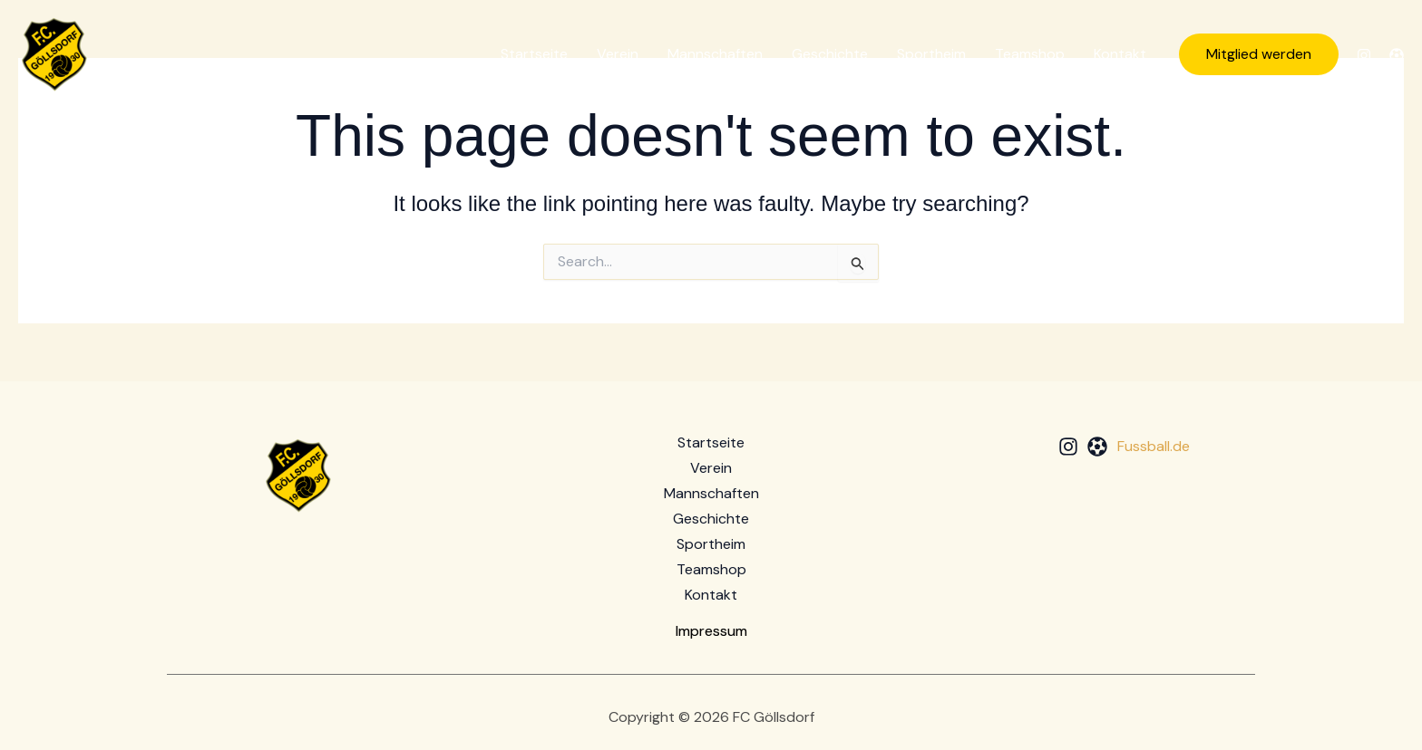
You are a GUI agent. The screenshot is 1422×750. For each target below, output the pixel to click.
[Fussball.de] (1396, 55)
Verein (617, 53)
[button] (1259, 54)
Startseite (534, 53)
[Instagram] (1364, 55)
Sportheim (931, 53)
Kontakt (1120, 53)
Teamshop (1030, 53)
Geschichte (830, 53)
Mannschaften (715, 53)
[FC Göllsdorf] (54, 52)
